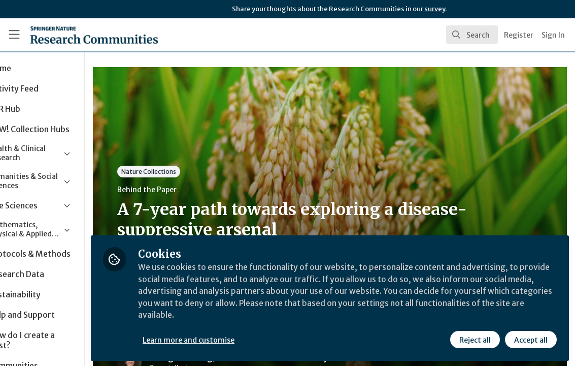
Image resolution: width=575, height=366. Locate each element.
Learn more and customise (234, 339)
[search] (472, 34)
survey (434, 9)
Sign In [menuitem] (553, 35)
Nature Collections (193, 171)
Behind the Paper (192, 189)
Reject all (474, 339)
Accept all (530, 339)
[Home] (77, 34)
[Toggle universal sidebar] (14, 34)
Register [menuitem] (518, 35)
